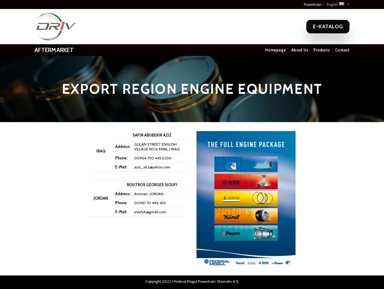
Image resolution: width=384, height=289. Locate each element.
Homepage (275, 50)
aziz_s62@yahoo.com (152, 167)
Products (322, 50)
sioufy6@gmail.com (150, 212)
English (338, 4)
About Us (299, 50)
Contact (342, 50)
